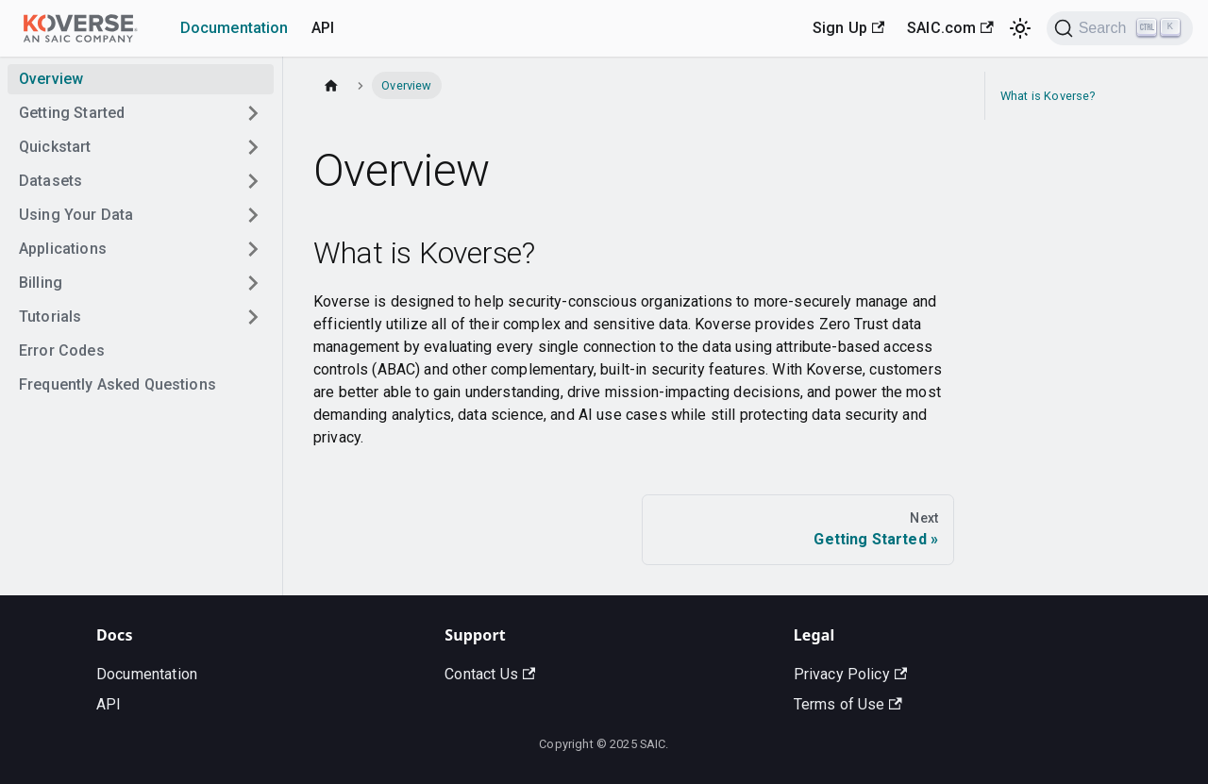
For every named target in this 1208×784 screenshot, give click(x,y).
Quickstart (55, 147)
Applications (63, 249)
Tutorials (50, 316)
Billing (40, 283)
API (322, 28)
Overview (51, 79)
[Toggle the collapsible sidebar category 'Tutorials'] (253, 317)
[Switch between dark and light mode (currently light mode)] (1020, 28)
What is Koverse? (1047, 96)
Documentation (234, 28)
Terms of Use (848, 704)
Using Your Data (76, 215)
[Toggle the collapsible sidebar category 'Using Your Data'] (253, 215)
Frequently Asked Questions (117, 384)
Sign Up (848, 28)
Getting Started (72, 113)
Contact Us (490, 674)
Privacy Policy (850, 674)
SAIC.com (950, 28)
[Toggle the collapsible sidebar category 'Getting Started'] (253, 113)
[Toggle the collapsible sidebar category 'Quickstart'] (253, 147)
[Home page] (331, 85)
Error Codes (62, 350)
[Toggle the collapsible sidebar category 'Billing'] (253, 283)
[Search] (1120, 28)
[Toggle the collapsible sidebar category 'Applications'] (253, 249)
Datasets (50, 181)
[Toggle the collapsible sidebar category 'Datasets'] (253, 181)
